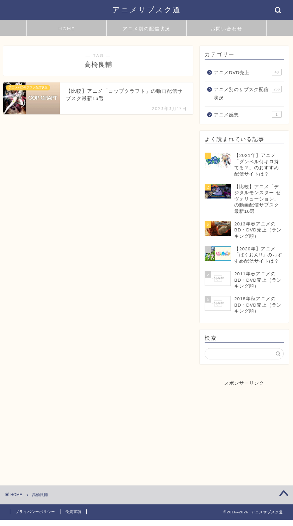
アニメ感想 (247, 114)
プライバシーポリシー (35, 512)
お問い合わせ (227, 29)
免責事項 (73, 512)
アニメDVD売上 (247, 72)
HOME (66, 29)
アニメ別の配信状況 (146, 29)
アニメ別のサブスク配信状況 (247, 93)
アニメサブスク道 (146, 9)
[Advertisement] (244, 427)
